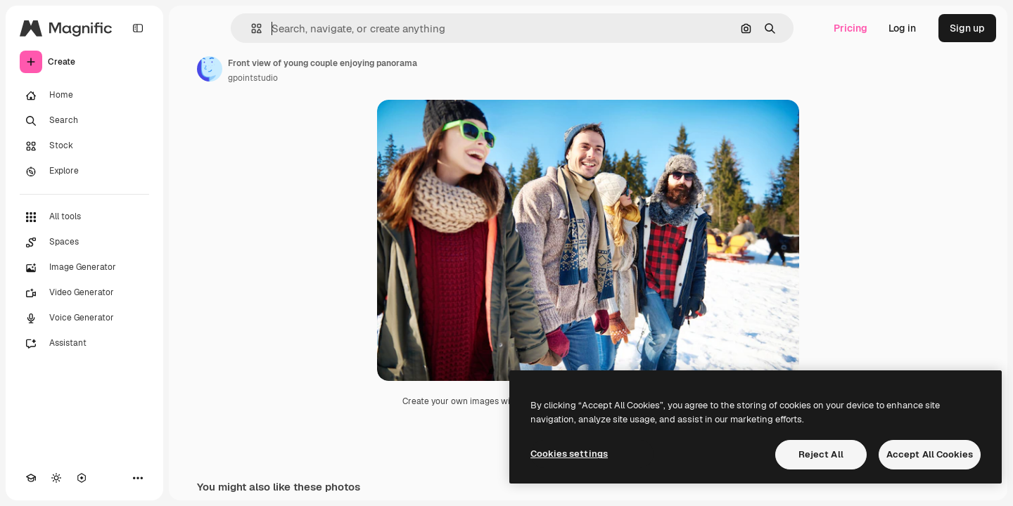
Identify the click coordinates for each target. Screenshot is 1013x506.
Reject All (820, 454)
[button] (250, 28)
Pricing (850, 28)
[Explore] (84, 171)
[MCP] (81, 478)
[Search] (84, 121)
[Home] (84, 95)
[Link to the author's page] (209, 69)
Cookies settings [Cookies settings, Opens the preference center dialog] (569, 454)
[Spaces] (84, 242)
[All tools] (84, 217)
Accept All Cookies (929, 454)
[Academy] (31, 478)
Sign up (967, 28)
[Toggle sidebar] (138, 28)
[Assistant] (84, 343)
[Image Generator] (84, 268)
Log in (902, 28)
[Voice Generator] (84, 318)
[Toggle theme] (56, 478)
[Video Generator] (84, 293)
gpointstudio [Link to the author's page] (253, 78)
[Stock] (84, 146)
